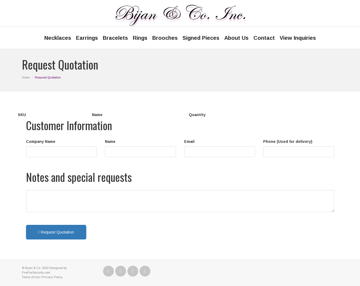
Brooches (165, 38)
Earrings (87, 38)
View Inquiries (298, 38)
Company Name (40, 141)
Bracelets (115, 38)
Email (189, 141)
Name (110, 141)
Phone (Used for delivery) (287, 141)
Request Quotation (56, 232)
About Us (236, 38)
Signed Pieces (201, 38)
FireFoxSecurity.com (36, 272)
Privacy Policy (52, 277)
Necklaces (57, 38)
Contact (264, 38)
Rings (140, 38)
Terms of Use (31, 277)
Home (26, 77)
